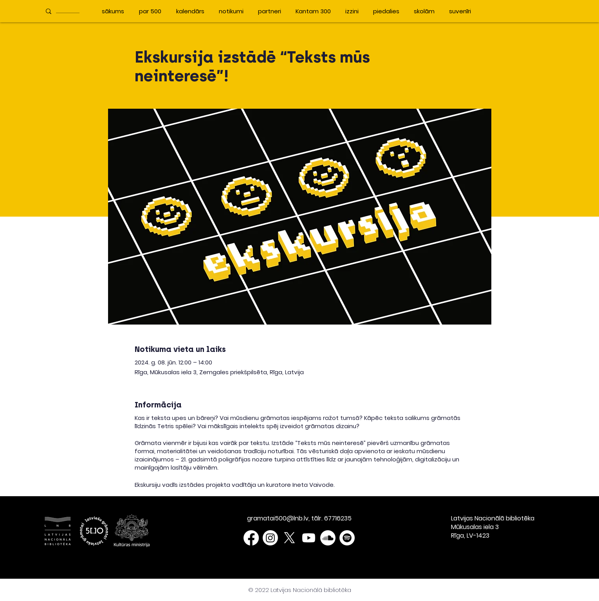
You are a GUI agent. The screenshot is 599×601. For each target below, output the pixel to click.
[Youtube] (308, 537)
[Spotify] (347, 537)
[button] (484, 11)
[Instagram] (270, 537)
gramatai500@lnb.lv (278, 518)
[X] (289, 537)
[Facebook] (251, 537)
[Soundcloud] (328, 537)
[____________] (69, 11)
